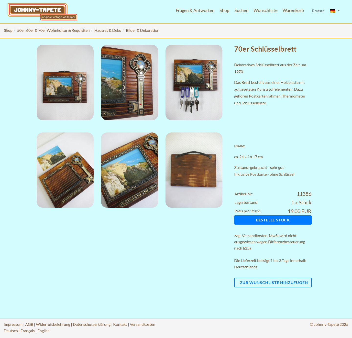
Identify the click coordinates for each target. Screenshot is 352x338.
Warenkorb (293, 10)
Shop (224, 10)
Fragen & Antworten (195, 10)
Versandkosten (254, 235)
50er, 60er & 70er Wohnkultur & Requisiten (53, 30)
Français (28, 330)
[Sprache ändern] (335, 11)
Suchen (241, 10)
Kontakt (120, 324)
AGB (29, 324)
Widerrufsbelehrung (53, 324)
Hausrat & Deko (107, 30)
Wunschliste (265, 10)
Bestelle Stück (273, 220)
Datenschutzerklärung (91, 324)
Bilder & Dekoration (142, 30)
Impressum (13, 324)
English (43, 330)
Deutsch (11, 330)
